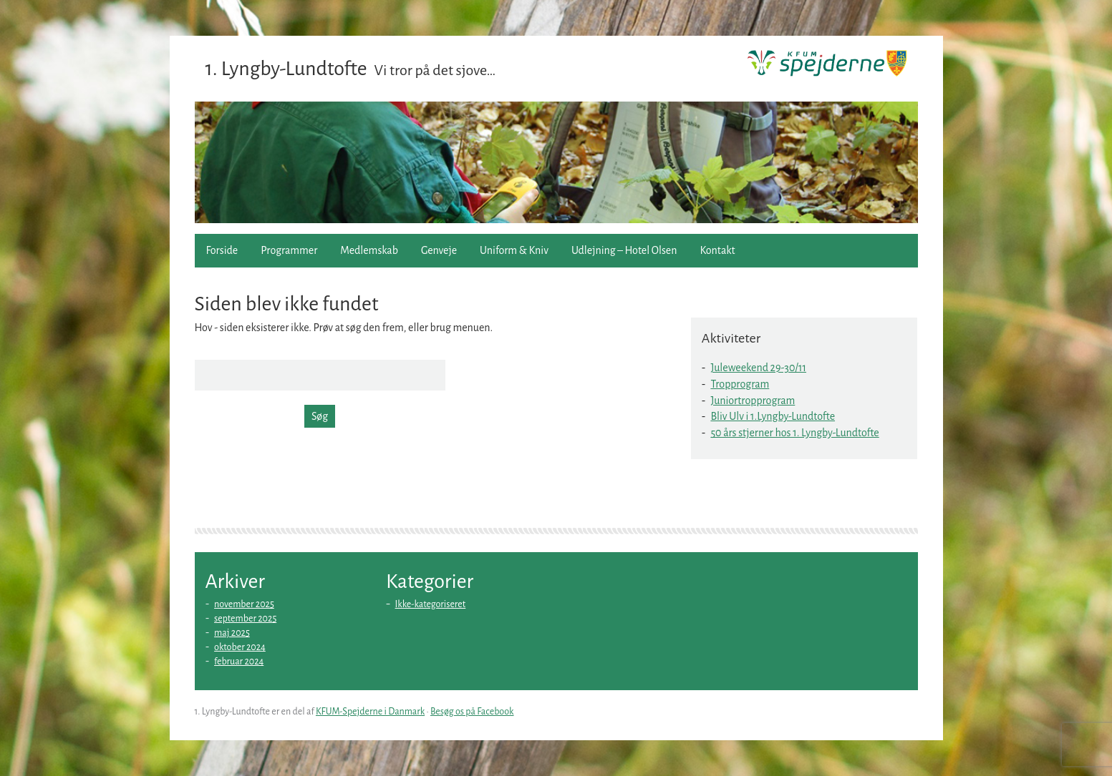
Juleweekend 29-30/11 (758, 367)
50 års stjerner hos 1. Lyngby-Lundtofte (794, 432)
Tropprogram (739, 384)
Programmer (289, 250)
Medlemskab (369, 250)
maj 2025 (232, 633)
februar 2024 (239, 662)
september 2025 (245, 619)
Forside (222, 250)
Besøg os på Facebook (472, 712)
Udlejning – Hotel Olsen (624, 250)
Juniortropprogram (752, 400)
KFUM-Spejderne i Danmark (370, 712)
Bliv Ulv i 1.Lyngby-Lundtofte (772, 416)
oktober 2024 (240, 647)
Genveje (439, 250)
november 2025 (244, 604)
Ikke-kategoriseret (430, 604)
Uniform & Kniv (514, 250)
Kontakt (717, 250)
